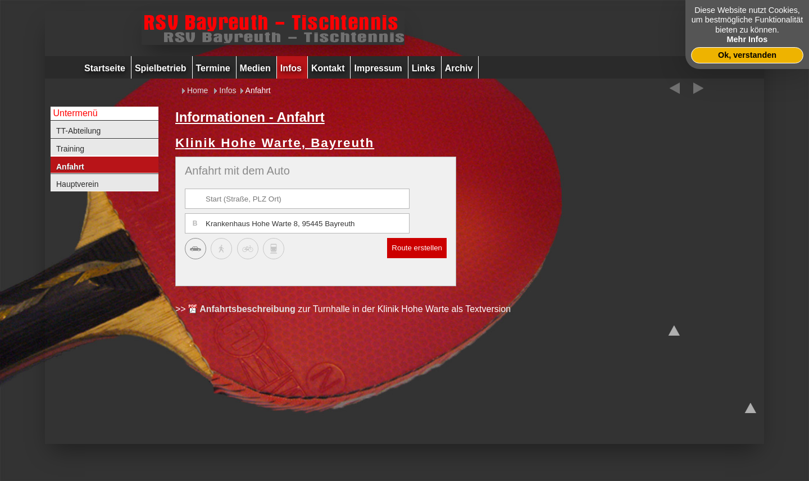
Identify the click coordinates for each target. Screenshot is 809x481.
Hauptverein (77, 184)
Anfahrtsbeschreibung (247, 309)
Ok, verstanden (747, 55)
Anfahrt (70, 166)
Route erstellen (417, 248)
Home (197, 90)
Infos (227, 90)
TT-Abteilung (78, 130)
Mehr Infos (747, 39)
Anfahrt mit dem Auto (237, 170)
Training (70, 148)
